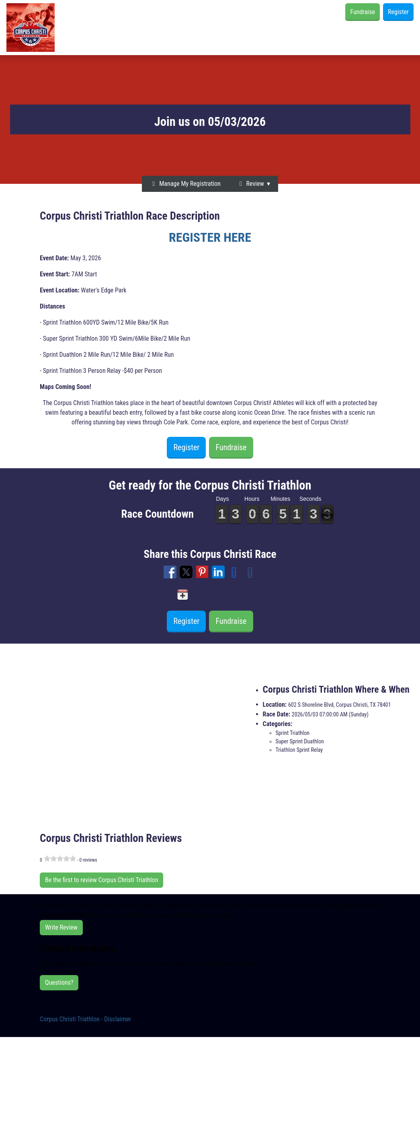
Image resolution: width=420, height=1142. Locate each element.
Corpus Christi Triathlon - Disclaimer (85, 1019)
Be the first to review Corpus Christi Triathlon (101, 880)
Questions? (59, 982)
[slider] (60, 858)
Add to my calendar (210, 594)
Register (398, 12)
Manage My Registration (185, 183)
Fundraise (362, 12)
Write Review (61, 927)
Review (250, 183)
